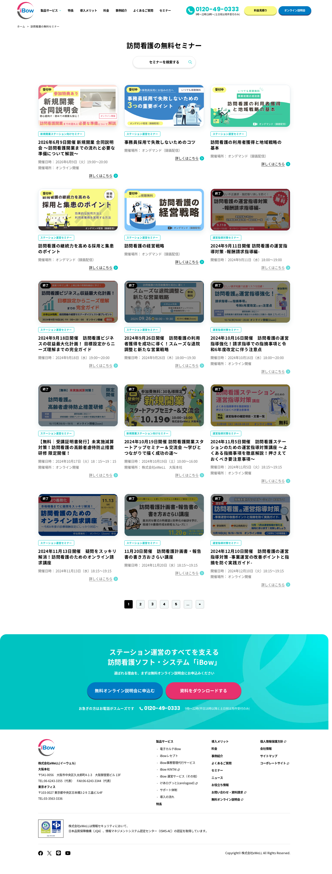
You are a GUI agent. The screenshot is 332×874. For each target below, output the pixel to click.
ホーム (21, 26)
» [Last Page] (200, 604)
